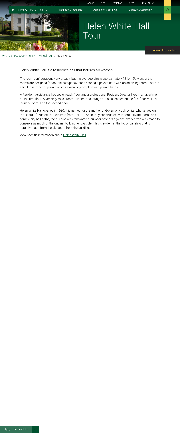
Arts (103, 3)
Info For (148, 3)
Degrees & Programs (70, 9)
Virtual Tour (46, 55)
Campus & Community (140, 9)
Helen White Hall (74, 135)
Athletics (117, 3)
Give (131, 3)
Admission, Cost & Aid (105, 9)
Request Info (21, 429)
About (90, 3)
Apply (8, 429)
